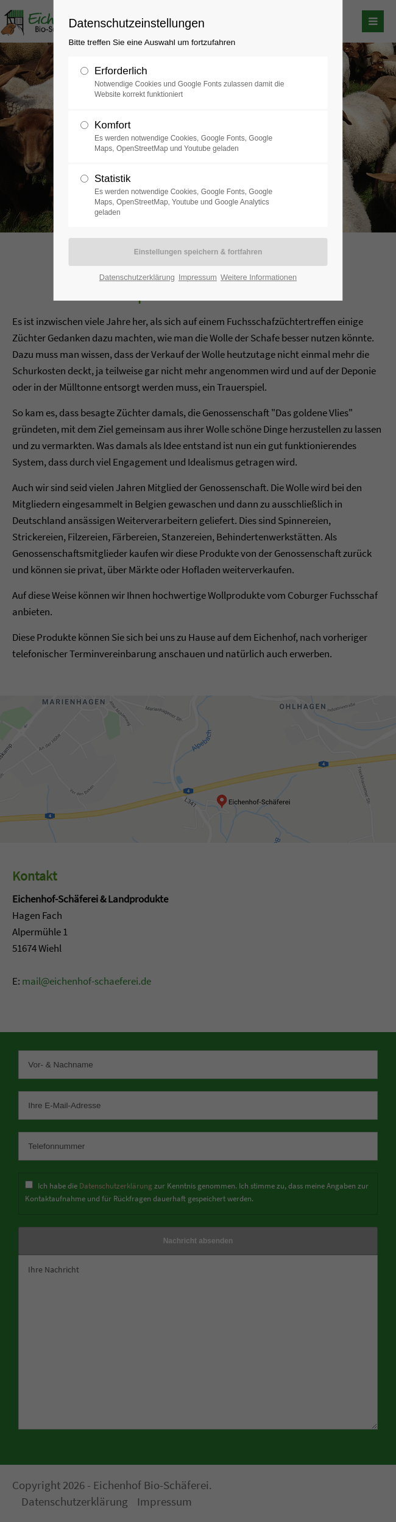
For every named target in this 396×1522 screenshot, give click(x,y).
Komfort (193, 136)
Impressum (198, 277)
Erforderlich (193, 82)
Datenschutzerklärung (137, 277)
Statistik (193, 195)
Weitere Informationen (259, 277)
